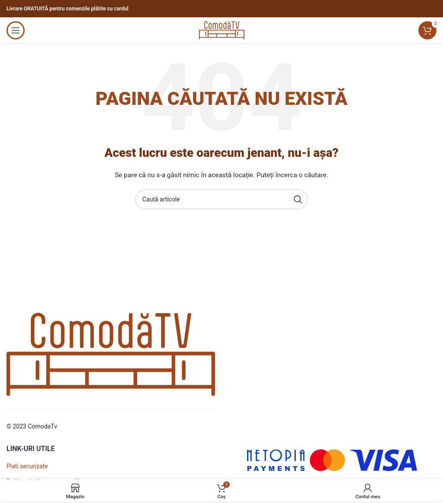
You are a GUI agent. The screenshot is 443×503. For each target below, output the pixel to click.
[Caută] (221, 199)
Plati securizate (27, 466)
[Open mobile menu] (15, 30)
